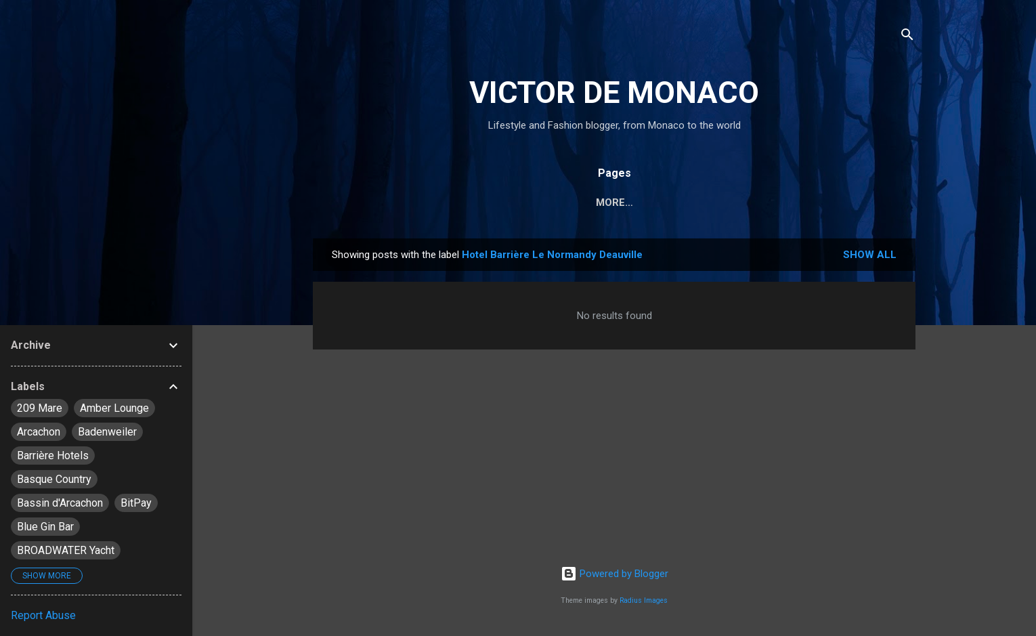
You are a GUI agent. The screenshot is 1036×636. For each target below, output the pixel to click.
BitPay (136, 502)
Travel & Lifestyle (539, 202)
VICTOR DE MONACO (614, 92)
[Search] (907, 37)
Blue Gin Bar (45, 526)
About (702, 202)
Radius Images (644, 600)
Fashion (638, 202)
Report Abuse (43, 615)
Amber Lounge (114, 408)
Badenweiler (107, 431)
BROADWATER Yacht (65, 550)
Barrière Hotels (53, 455)
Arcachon (38, 431)
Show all (870, 257)
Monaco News (367, 202)
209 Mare (39, 408)
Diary (446, 202)
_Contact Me (864, 202)
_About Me (774, 202)
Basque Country (54, 479)
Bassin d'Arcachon (60, 502)
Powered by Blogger (614, 574)
